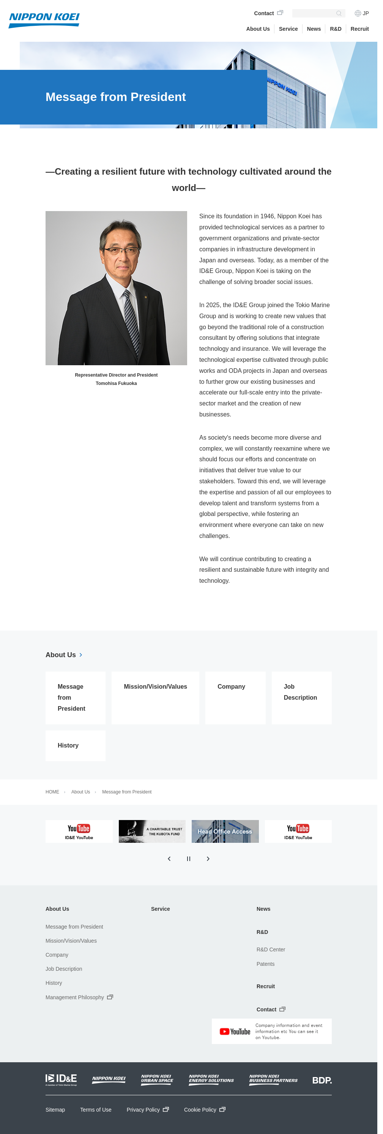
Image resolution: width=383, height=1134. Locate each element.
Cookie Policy (204, 1110)
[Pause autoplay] (188, 859)
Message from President (126, 792)
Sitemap (55, 1110)
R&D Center (271, 949)
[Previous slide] (169, 859)
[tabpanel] (79, 831)
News (264, 909)
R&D (335, 29)
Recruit (266, 986)
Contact (264, 13)
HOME (52, 792)
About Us (258, 29)
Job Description (64, 969)
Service (288, 29)
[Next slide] (208, 859)
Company (57, 955)
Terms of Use (95, 1110)
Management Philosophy (79, 997)
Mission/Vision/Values (71, 941)
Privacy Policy (148, 1110)
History (54, 983)
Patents (265, 964)
